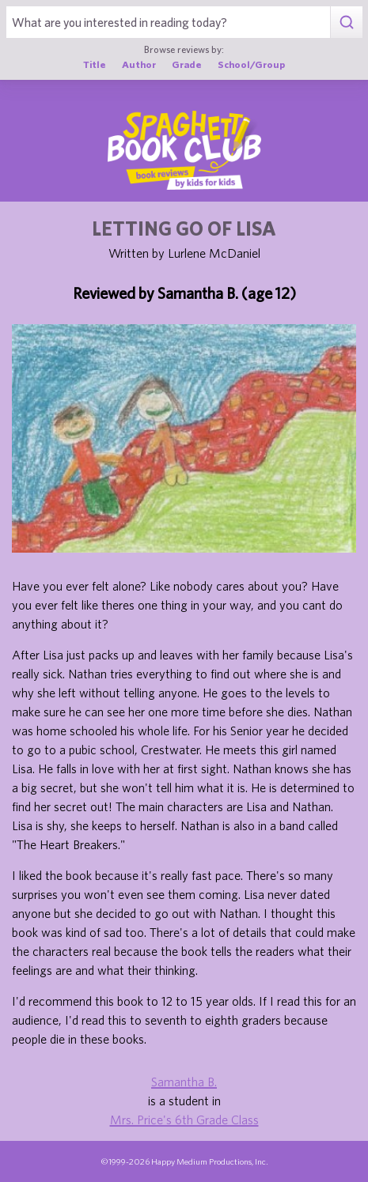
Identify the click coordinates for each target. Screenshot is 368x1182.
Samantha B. (184, 1081)
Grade (187, 64)
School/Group (251, 64)
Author (139, 64)
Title (94, 64)
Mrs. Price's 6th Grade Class (184, 1119)
